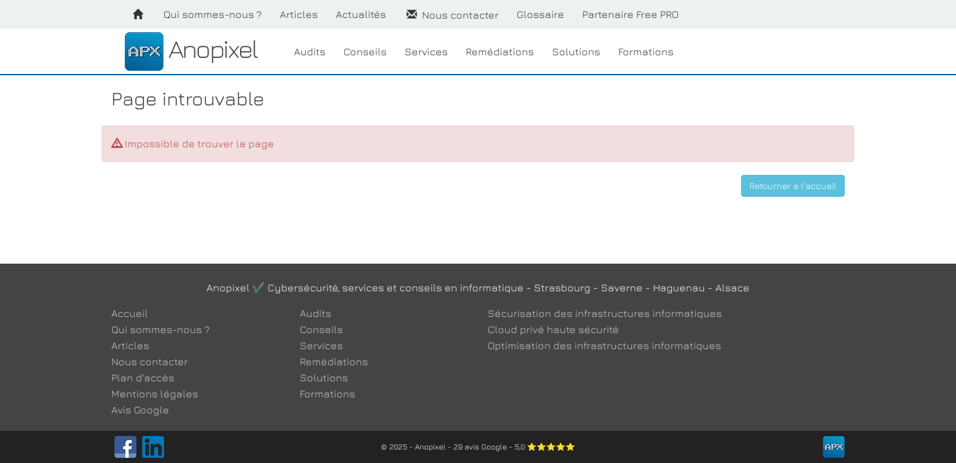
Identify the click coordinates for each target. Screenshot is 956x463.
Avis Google (140, 409)
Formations (646, 51)
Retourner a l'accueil (792, 185)
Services (426, 51)
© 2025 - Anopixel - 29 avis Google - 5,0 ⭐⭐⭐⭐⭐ (478, 446)
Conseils (365, 51)
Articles (299, 14)
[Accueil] (137, 14)
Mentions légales (154, 393)
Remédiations (500, 51)
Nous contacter (451, 14)
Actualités (361, 14)
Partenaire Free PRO (630, 14)
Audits (310, 51)
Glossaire (540, 14)
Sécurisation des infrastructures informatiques (605, 313)
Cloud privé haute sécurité (553, 329)
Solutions (576, 51)
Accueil (129, 313)
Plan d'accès (142, 377)
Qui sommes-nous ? (212, 14)
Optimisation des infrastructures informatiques (604, 345)
